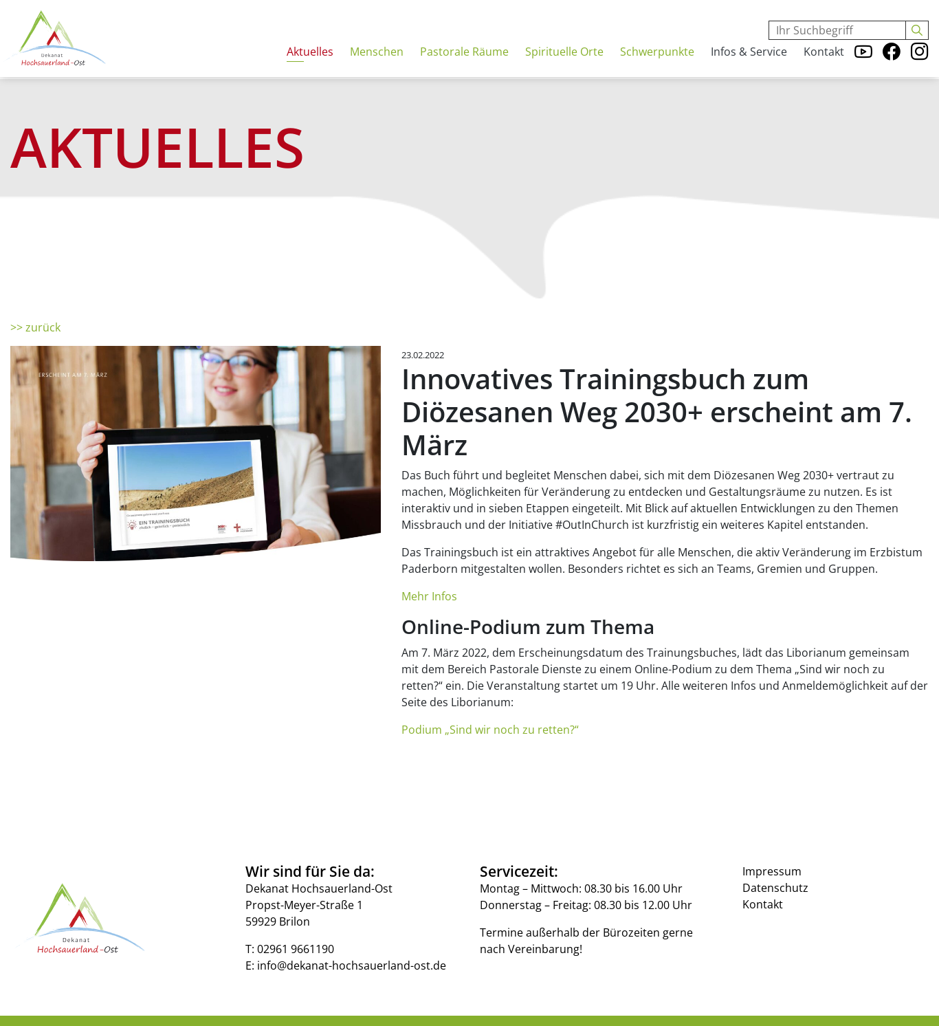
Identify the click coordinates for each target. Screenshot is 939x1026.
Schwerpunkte (657, 66)
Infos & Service (749, 66)
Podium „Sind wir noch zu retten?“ (490, 729)
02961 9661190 (295, 949)
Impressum (772, 871)
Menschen (377, 66)
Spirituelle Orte (564, 66)
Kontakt (824, 66)
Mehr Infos (429, 596)
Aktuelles (310, 66)
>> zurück (35, 327)
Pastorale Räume (464, 66)
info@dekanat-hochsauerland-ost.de (351, 965)
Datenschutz (775, 887)
